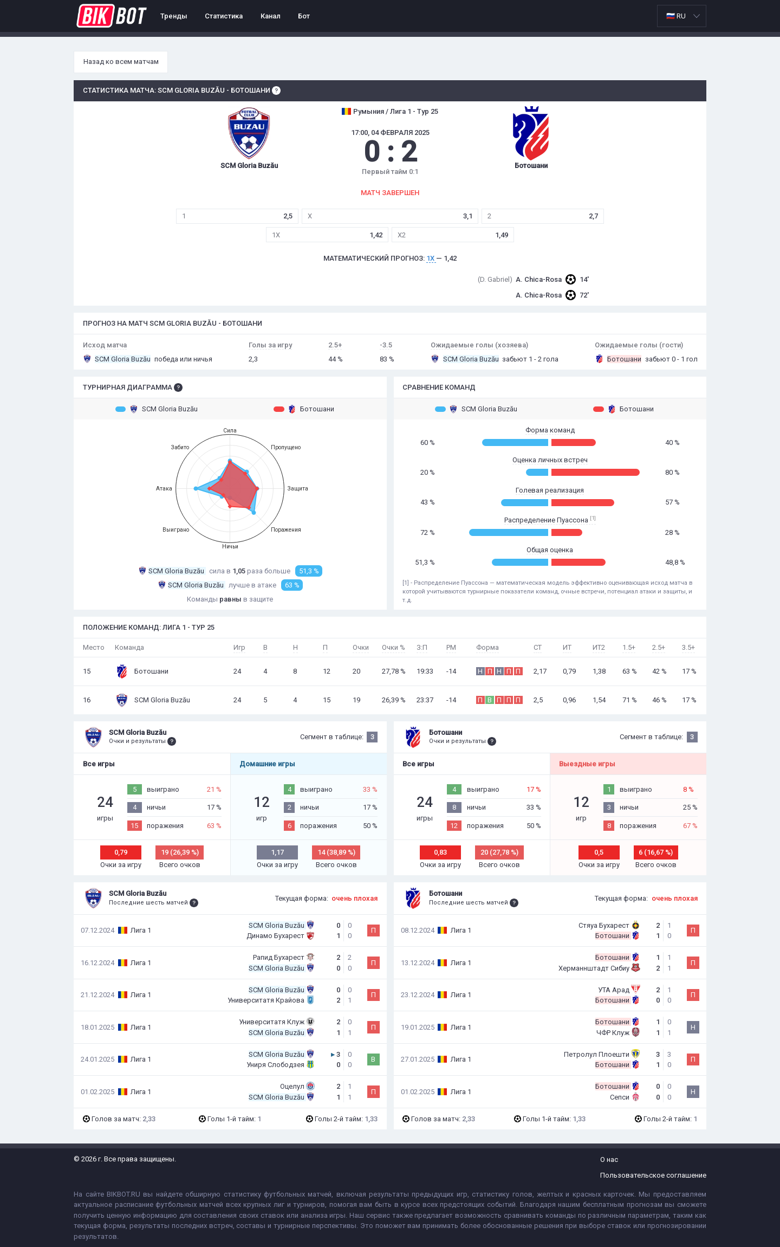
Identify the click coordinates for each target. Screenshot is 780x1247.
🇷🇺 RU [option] (676, 16)
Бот (304, 16)
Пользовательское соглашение (653, 1175)
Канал (271, 16)
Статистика (224, 16)
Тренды (173, 16)
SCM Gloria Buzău (156, 409)
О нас (609, 1159)
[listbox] (681, 16)
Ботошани (304, 409)
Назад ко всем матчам (121, 61)
